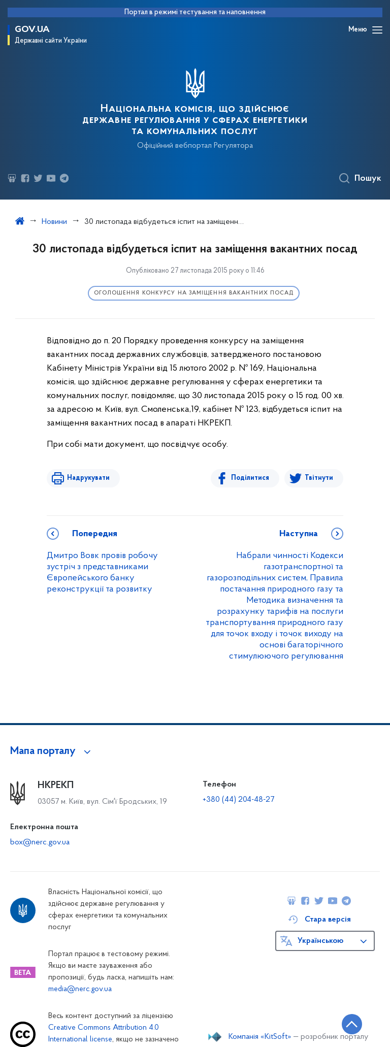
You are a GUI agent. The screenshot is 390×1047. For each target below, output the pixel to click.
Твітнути (319, 478)
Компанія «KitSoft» (260, 1037)
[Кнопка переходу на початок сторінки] (352, 1024)
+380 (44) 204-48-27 (238, 800)
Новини (54, 222)
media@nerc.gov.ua (80, 989)
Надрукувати (88, 478)
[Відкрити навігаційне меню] (377, 30)
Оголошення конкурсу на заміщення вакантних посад (194, 293)
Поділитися (250, 478)
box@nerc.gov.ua (40, 842)
